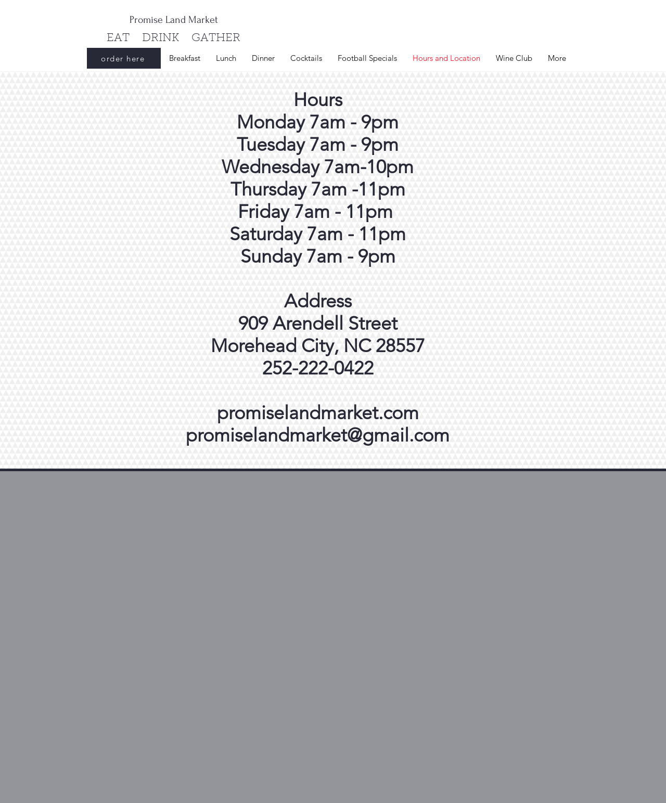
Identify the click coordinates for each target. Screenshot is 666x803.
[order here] (124, 58)
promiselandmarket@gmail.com (318, 435)
